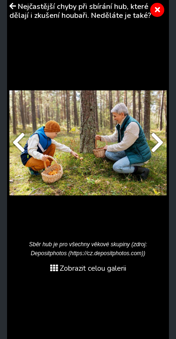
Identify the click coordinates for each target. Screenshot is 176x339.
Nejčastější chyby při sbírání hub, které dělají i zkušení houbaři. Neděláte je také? (80, 11)
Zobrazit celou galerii (88, 268)
